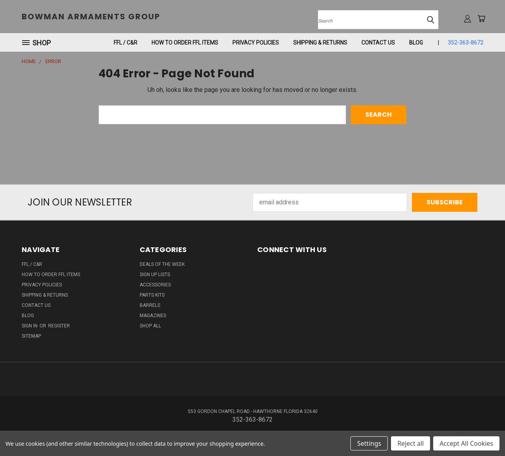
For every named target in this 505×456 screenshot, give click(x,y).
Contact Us (378, 42)
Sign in (30, 326)
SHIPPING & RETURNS (320, 42)
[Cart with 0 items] (481, 18)
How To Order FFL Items (185, 42)
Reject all (410, 443)
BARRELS (150, 305)
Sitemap (31, 336)
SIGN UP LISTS (155, 274)
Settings (369, 443)
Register (59, 326)
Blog (416, 42)
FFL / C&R (125, 42)
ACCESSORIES (155, 285)
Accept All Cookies (466, 443)
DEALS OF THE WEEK (162, 264)
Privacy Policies (255, 42)
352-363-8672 (465, 42)
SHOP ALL (150, 326)
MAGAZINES (153, 315)
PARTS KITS (152, 295)
